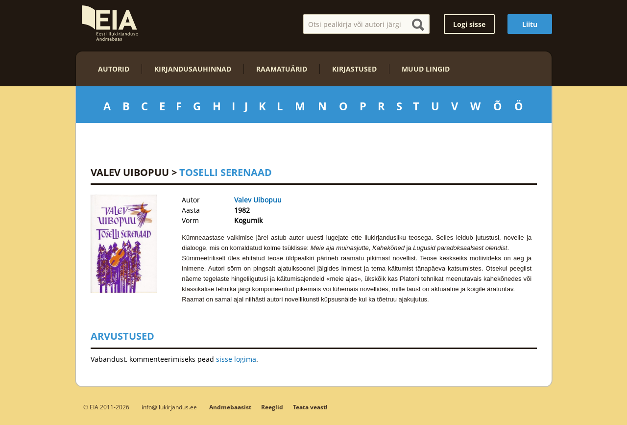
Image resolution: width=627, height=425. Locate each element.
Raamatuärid (281, 69)
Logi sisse (469, 24)
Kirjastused (354, 69)
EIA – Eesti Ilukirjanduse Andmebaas (110, 23)
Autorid (113, 69)
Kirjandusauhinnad (192, 69)
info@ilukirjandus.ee (169, 407)
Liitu (529, 24)
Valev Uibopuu (130, 172)
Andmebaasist (230, 407)
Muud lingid (426, 69)
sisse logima (236, 359)
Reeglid (272, 407)
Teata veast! (310, 407)
